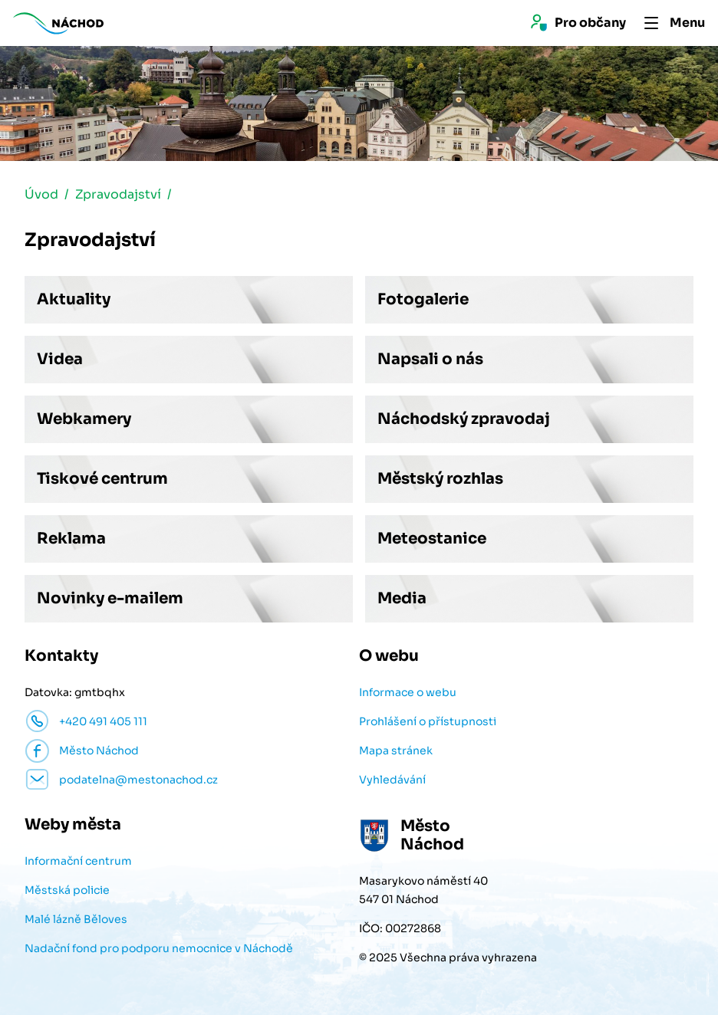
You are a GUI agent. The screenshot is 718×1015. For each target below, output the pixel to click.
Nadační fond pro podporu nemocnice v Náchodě (159, 948)
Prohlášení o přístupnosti (427, 721)
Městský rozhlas (440, 478)
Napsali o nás (430, 359)
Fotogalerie (423, 299)
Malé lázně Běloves (76, 919)
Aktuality (73, 299)
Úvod (41, 194)
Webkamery (84, 419)
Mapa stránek (396, 750)
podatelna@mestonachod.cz (138, 780)
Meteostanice (431, 538)
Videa (60, 359)
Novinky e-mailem (110, 598)
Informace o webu (407, 692)
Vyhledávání (392, 780)
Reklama (71, 538)
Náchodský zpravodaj (463, 419)
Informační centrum (78, 861)
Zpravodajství (118, 194)
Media (402, 598)
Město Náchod (99, 750)
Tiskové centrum (102, 478)
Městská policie (67, 890)
